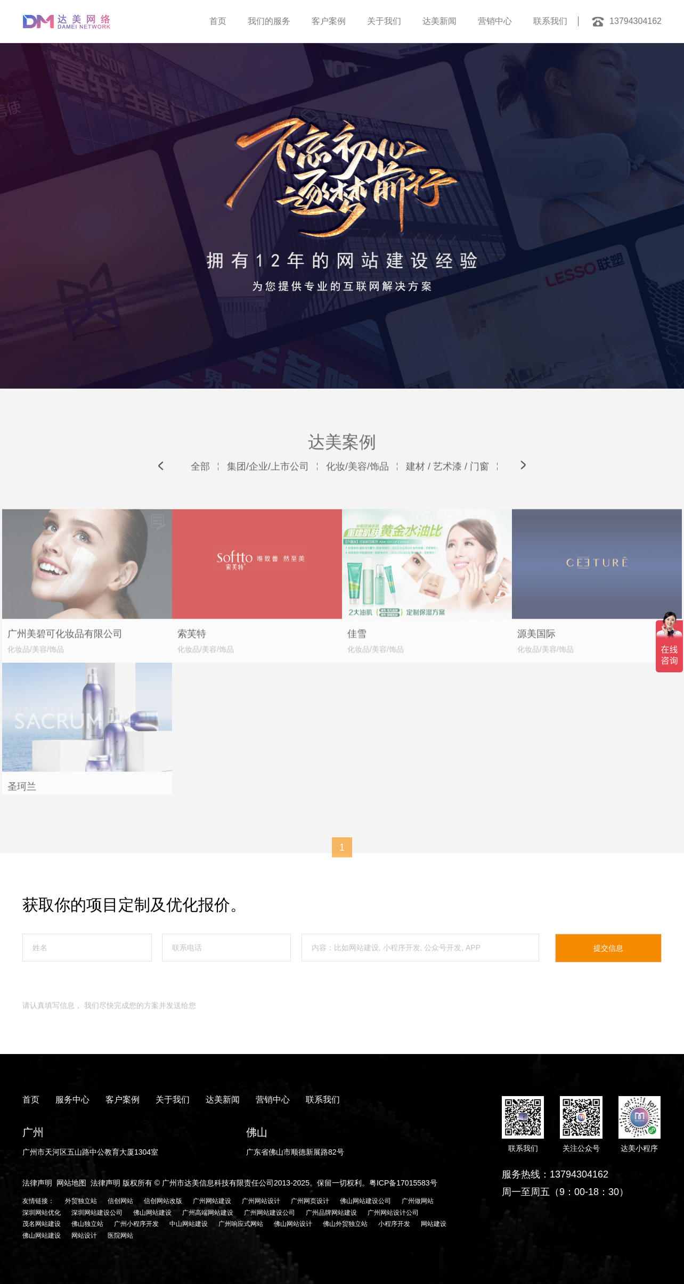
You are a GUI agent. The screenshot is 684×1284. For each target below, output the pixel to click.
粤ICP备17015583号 (403, 1183)
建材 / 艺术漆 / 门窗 (447, 484)
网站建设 (433, 1224)
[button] (161, 483)
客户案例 (329, 21)
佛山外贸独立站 (345, 1224)
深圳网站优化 (41, 1212)
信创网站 (120, 1201)
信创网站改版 (163, 1201)
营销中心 (495, 21)
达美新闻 (439, 21)
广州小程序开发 (136, 1224)
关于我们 (384, 21)
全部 (200, 484)
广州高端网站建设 (207, 1212)
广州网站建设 (212, 1201)
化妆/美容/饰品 (357, 484)
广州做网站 (418, 1201)
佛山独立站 (87, 1224)
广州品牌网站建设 (331, 1212)
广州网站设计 (261, 1201)
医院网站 (120, 1235)
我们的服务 (269, 21)
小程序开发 (394, 1224)
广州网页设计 (310, 1201)
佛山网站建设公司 (365, 1201)
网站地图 (71, 1183)
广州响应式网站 (240, 1224)
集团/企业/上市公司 (268, 484)
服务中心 (72, 1099)
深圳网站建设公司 (97, 1212)
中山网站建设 (188, 1224)
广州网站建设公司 (269, 1212)
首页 (217, 21)
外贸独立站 (81, 1201)
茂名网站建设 (41, 1224)
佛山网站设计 (293, 1224)
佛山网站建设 (152, 1212)
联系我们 (550, 21)
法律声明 (37, 1183)
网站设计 (84, 1235)
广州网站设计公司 (393, 1212)
